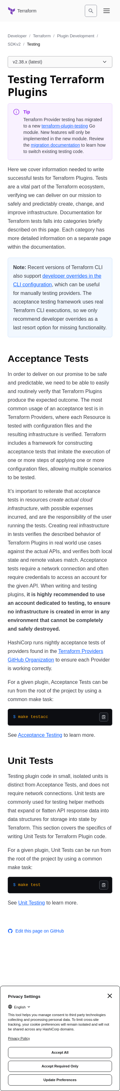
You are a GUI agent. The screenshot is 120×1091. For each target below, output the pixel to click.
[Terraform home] (22, 11)
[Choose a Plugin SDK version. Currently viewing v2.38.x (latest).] (60, 62)
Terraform (42, 35)
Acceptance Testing (40, 735)
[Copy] (103, 717)
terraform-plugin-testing (65, 125)
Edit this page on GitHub (36, 931)
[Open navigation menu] (106, 11)
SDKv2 (14, 44)
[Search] (91, 11)
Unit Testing (31, 902)
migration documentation (55, 145)
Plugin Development (75, 35)
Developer (17, 35)
